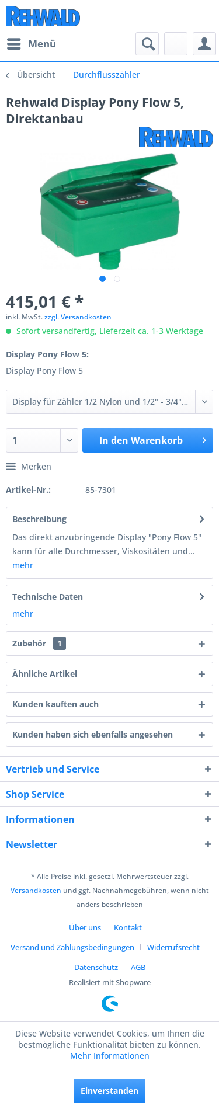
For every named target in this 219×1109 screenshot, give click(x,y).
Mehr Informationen (110, 1055)
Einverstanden (109, 1090)
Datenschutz (96, 967)
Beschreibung (39, 518)
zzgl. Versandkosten (78, 317)
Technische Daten (47, 596)
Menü (31, 42)
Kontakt (128, 927)
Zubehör (39, 643)
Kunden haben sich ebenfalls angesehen (92, 734)
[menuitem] (31, 43)
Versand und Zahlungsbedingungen (72, 947)
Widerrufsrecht (173, 947)
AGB (138, 967)
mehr (22, 565)
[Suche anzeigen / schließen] (147, 43)
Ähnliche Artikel (44, 673)
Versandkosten (36, 890)
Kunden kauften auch (55, 704)
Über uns (85, 927)
